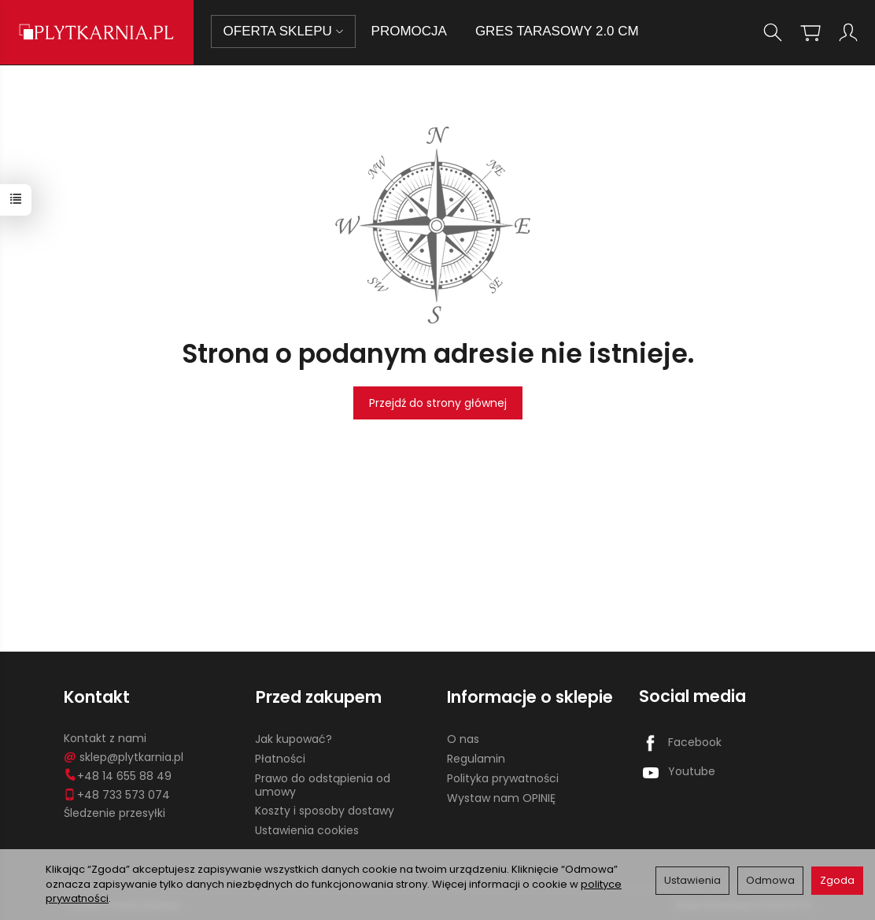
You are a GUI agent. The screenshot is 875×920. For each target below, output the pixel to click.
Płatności (280, 758)
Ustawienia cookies (307, 829)
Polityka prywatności (503, 777)
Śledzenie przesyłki (114, 812)
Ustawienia (692, 880)
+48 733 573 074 (117, 793)
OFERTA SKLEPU (284, 31)
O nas (463, 738)
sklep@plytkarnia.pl (123, 756)
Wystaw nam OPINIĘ (501, 796)
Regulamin (476, 758)
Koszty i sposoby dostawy (324, 810)
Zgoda (837, 880)
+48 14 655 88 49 (118, 775)
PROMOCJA (410, 31)
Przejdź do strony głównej (438, 403)
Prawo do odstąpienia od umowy (322, 784)
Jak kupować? (293, 738)
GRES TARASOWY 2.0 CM (558, 31)
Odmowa (770, 880)
